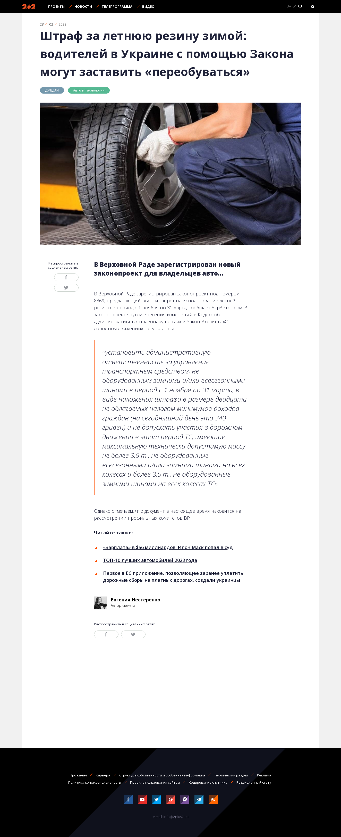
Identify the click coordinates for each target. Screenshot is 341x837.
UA (289, 6)
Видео (148, 6)
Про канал (78, 775)
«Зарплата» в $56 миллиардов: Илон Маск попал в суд (168, 547)
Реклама (264, 775)
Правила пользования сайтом (155, 782)
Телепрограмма (117, 6)
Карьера (103, 775)
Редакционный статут (254, 782)
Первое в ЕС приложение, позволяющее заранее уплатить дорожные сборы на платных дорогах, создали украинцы (173, 576)
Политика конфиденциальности (94, 782)
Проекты (56, 6)
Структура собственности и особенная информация (162, 775)
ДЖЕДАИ (52, 90)
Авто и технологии (89, 90)
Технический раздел (231, 775)
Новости (83, 6)
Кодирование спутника (208, 782)
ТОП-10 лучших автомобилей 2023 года (150, 560)
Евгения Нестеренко (135, 599)
